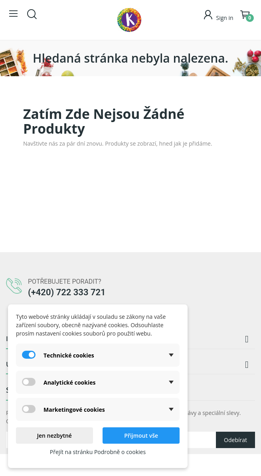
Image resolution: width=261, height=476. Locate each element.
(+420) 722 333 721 (67, 292)
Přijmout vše (141, 435)
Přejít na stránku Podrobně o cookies (98, 452)
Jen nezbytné (54, 435)
